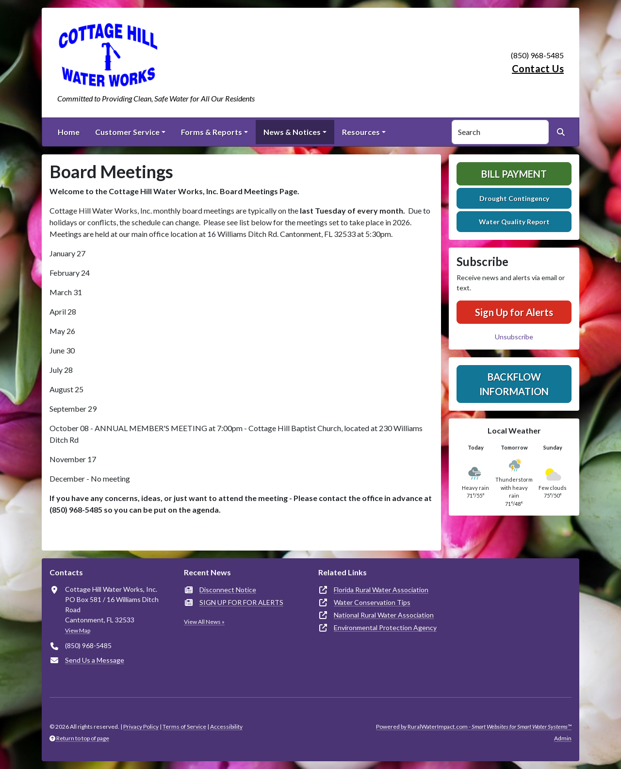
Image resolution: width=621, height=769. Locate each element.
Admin (563, 738)
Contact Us (538, 68)
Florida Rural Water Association (381, 589)
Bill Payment (514, 174)
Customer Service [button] (127, 131)
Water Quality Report (514, 221)
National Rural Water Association (384, 615)
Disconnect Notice (227, 589)
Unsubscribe (514, 337)
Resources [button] (361, 131)
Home (69, 131)
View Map (77, 630)
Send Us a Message (94, 660)
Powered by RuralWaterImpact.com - (474, 726)
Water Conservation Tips (372, 602)
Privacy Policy (141, 726)
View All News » (204, 621)
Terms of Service (184, 726)
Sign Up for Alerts (514, 312)
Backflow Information (514, 384)
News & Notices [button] (292, 131)
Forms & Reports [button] (211, 131)
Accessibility (226, 726)
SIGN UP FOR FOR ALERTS (241, 602)
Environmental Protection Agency (385, 627)
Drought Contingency (514, 198)
